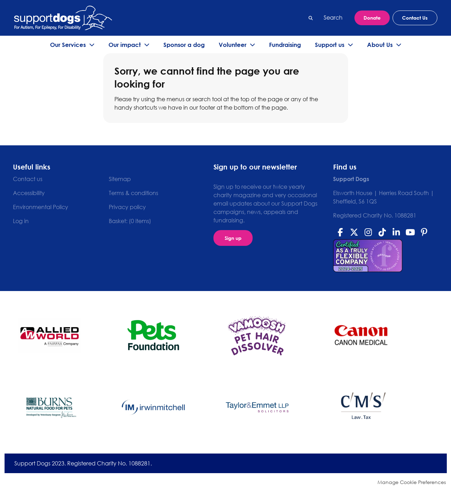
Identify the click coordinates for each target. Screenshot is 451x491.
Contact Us (415, 18)
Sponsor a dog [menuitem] (184, 44)
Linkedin (396, 232)
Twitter (354, 232)
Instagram (368, 232)
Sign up (233, 238)
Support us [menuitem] (329, 44)
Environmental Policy (40, 206)
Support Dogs (63, 18)
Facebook (340, 232)
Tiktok (382, 232)
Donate (372, 18)
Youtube (410, 232)
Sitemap (120, 178)
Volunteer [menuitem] (232, 44)
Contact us (27, 178)
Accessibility (29, 192)
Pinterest (424, 232)
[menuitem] (130, 220)
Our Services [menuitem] (68, 44)
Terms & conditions (133, 192)
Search (311, 18)
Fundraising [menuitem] (285, 44)
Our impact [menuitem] (124, 44)
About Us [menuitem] (380, 44)
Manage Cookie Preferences (412, 482)
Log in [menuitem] (21, 220)
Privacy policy (127, 206)
